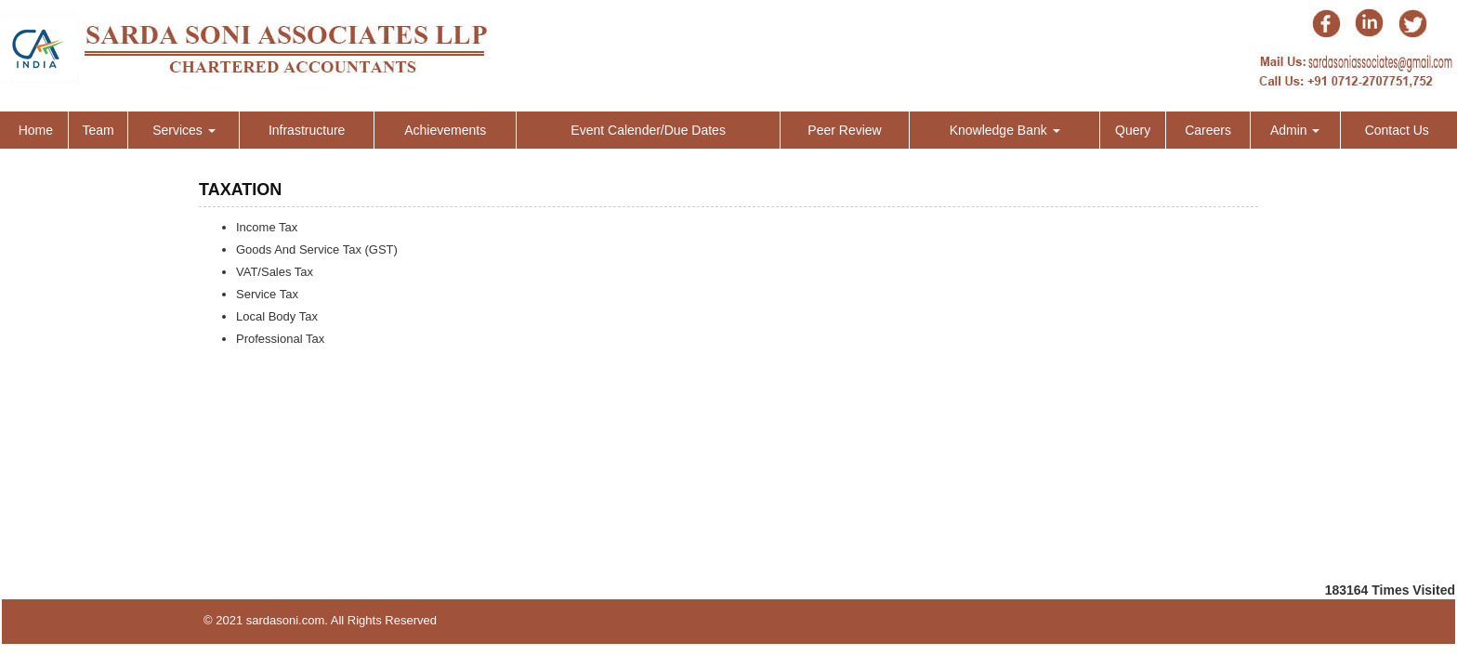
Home (36, 130)
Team (97, 130)
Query (1132, 130)
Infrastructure (307, 130)
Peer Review (844, 130)
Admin (1295, 130)
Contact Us (1397, 130)
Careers (1208, 130)
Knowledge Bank (1005, 130)
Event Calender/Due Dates (648, 130)
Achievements (445, 130)
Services (184, 130)
